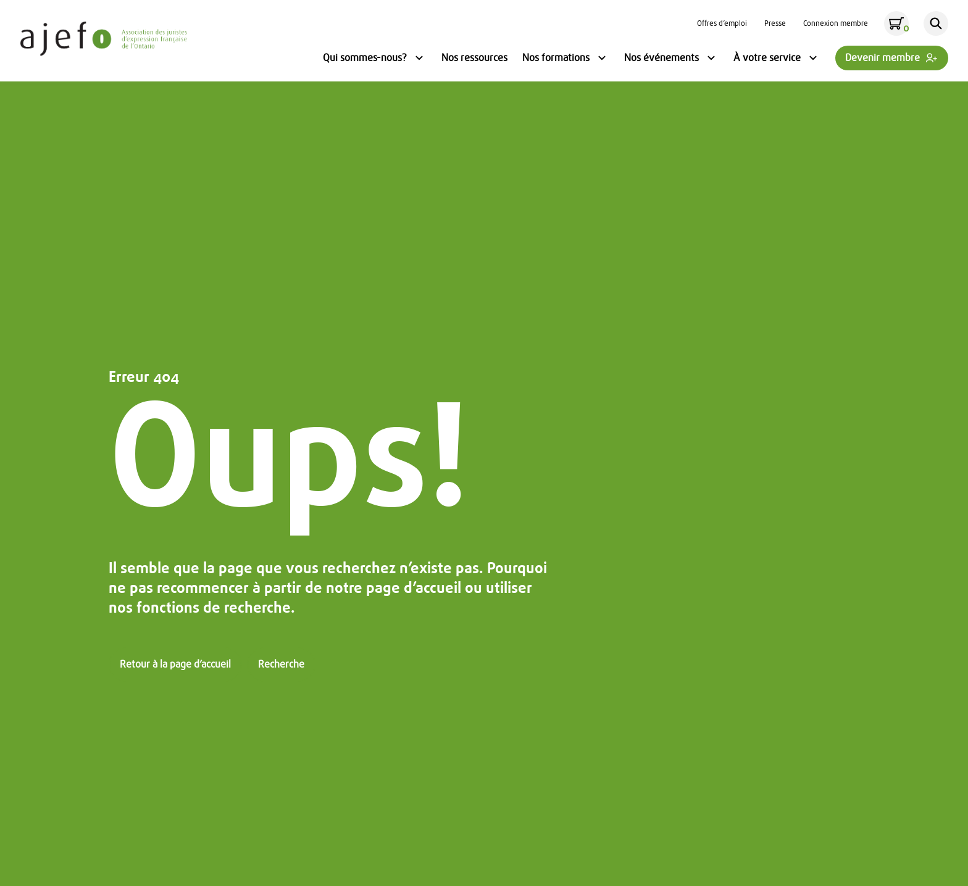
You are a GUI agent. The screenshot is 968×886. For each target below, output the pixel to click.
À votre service (776, 59)
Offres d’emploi (722, 23)
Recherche (281, 664)
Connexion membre (835, 23)
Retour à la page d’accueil (175, 664)
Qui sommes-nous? (375, 59)
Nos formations (565, 59)
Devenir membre (882, 58)
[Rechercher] (936, 23)
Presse (775, 23)
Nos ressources (474, 58)
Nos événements (671, 59)
